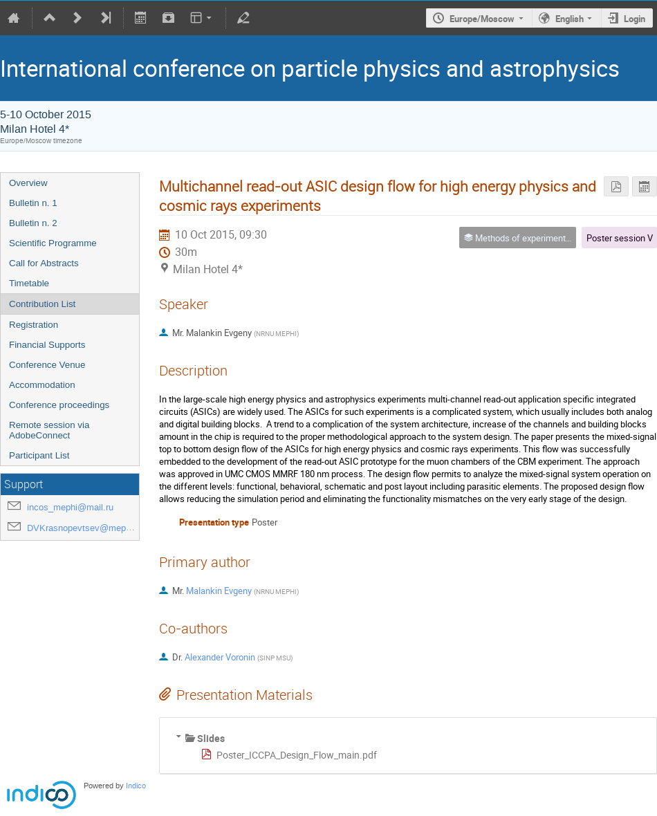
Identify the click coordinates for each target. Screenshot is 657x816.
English (569, 18)
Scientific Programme (53, 243)
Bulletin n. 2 (33, 223)
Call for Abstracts (44, 263)
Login (634, 18)
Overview (28, 183)
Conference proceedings (59, 405)
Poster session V (619, 238)
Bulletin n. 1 (33, 203)
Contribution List (42, 304)
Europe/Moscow (482, 18)
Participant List (39, 455)
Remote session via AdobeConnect (49, 430)
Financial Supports (47, 345)
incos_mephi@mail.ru (70, 507)
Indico (136, 786)
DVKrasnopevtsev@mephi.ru (85, 528)
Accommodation (42, 385)
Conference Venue (47, 365)
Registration (33, 324)
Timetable (29, 283)
